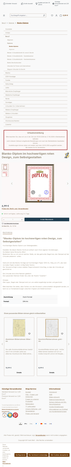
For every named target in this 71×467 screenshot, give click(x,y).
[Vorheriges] (11, 189)
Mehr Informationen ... (7, 463)
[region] (35, 189)
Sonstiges (8, 108)
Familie (7, 86)
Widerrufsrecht (54, 397)
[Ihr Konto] (56, 21)
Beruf (7, 42)
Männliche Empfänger (13, 97)
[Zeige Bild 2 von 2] (41, 206)
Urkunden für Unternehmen (15, 112)
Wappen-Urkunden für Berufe (16, 75)
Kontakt (28, 392)
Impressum (53, 392)
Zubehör (8, 130)
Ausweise (8, 35)
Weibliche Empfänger (12, 100)
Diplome (10, 49)
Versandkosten (40, 435)
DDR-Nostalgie (10, 82)
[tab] (7, 238)
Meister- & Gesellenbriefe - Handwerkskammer (21, 65)
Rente (7, 104)
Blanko (7, 78)
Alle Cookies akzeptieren (59, 455)
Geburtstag (9, 89)
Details (19, 378)
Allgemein (10, 45)
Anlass (7, 38)
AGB (50, 394)
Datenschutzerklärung (56, 400)
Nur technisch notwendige (38, 455)
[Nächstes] (67, 189)
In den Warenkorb (47, 225)
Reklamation (30, 404)
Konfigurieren (21, 455)
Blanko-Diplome (13, 52)
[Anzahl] (13, 225)
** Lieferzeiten (31, 406)
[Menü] (4, 21)
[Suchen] (44, 21)
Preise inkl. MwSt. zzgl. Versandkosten (15, 214)
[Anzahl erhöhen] (22, 225)
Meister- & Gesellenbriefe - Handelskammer (20, 61)
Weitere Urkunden (11, 119)
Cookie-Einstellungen (56, 407)
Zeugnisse (8, 123)
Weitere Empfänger (12, 115)
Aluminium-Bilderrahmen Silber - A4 (19, 346)
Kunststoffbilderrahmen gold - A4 (50, 346)
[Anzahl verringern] (4, 225)
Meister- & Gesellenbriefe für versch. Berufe (20, 58)
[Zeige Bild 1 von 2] (38, 206)
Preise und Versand (32, 414)
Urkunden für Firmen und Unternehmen (18, 71)
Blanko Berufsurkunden (14, 68)
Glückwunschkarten (12, 126)
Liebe (7, 93)
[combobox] (26, 21)
